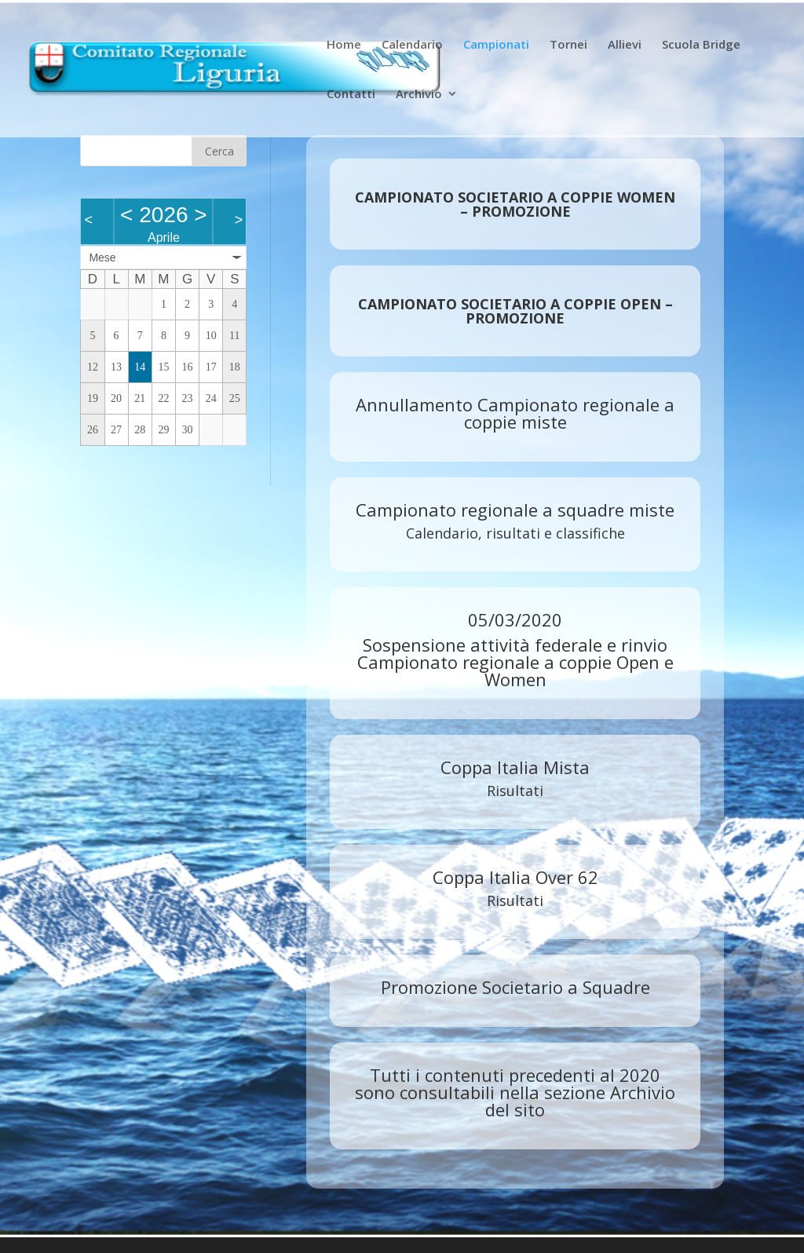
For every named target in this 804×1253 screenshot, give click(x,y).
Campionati (496, 45)
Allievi (624, 45)
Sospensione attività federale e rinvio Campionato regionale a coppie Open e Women (515, 662)
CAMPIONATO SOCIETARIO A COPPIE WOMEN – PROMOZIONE (515, 204)
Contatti (351, 94)
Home (344, 45)
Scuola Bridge (701, 45)
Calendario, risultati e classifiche (515, 533)
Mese (102, 257)
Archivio (419, 94)
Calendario (412, 45)
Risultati (515, 790)
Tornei (568, 45)
